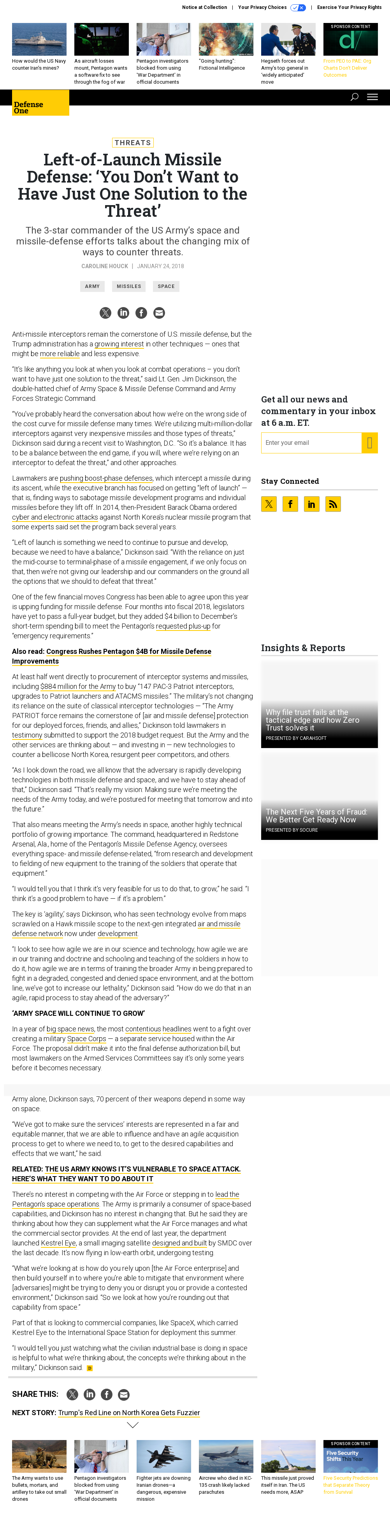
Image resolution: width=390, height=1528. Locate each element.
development (118, 939)
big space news (70, 1035)
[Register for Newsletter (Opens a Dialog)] (370, 449)
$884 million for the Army (78, 692)
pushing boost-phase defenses (106, 484)
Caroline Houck (104, 272)
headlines (177, 1035)
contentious (143, 1035)
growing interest (119, 350)
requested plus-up (183, 632)
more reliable (60, 359)
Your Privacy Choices (272, 7)
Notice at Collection (204, 7)
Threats (132, 148)
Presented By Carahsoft (296, 744)
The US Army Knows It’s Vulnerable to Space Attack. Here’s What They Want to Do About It (126, 1180)
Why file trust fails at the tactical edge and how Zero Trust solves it (313, 725)
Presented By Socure (292, 836)
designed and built (179, 1249)
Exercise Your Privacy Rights (349, 7)
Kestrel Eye (58, 1249)
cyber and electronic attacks (55, 523)
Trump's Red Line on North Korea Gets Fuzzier (129, 1418)
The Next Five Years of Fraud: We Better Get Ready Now (316, 821)
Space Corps (86, 1044)
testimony (27, 741)
